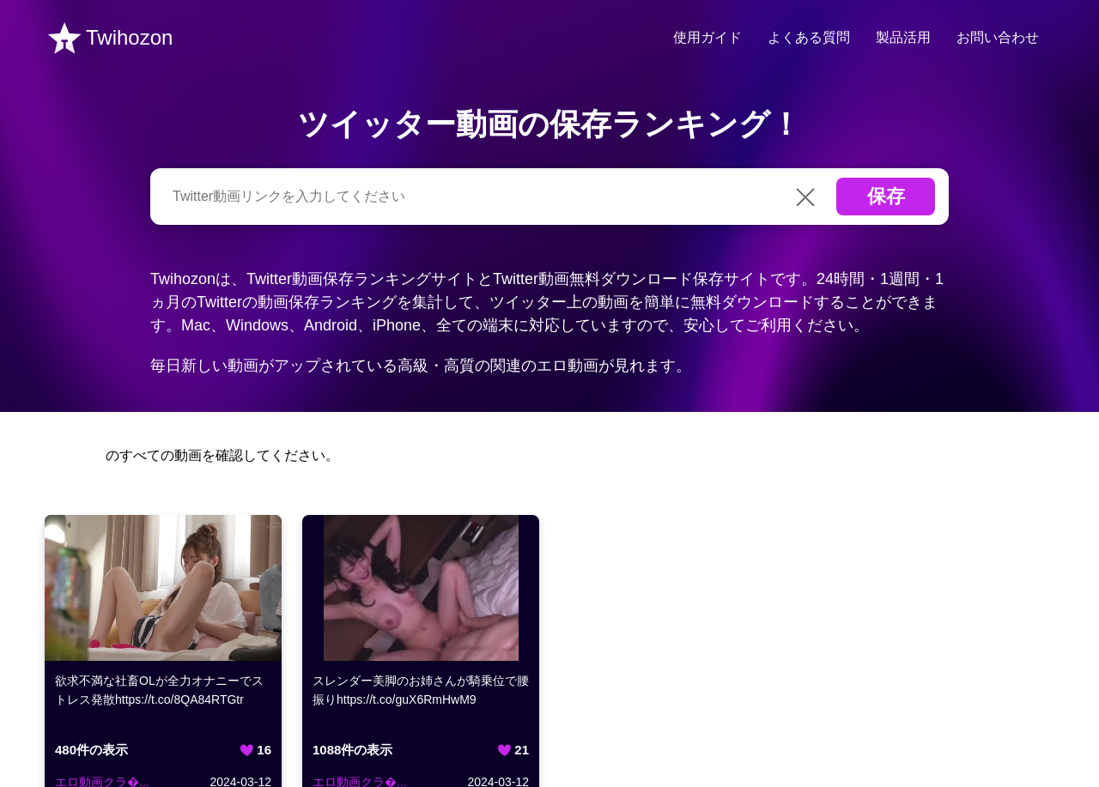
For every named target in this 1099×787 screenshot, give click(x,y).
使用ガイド (707, 37)
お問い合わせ (997, 37)
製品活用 (903, 37)
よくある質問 (809, 37)
